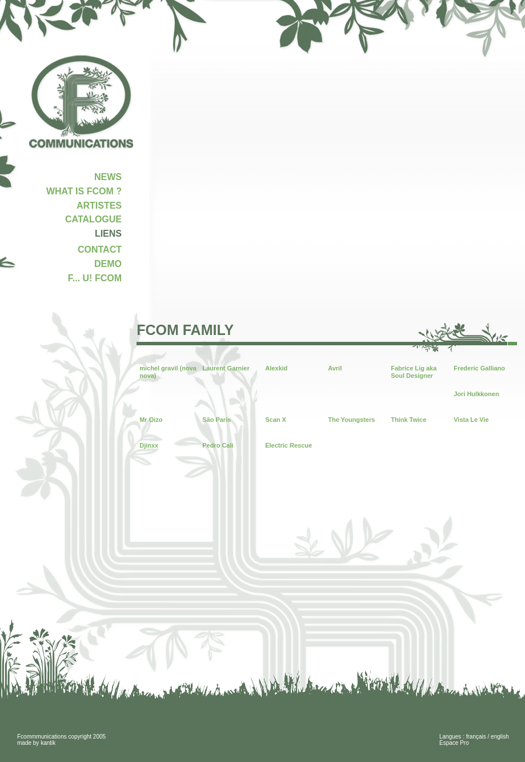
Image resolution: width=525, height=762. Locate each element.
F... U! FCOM (95, 278)
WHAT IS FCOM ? (84, 191)
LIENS (108, 233)
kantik (48, 743)
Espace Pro (454, 743)
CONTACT (100, 249)
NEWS (108, 177)
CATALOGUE (93, 219)
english (500, 736)
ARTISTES (99, 205)
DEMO (108, 264)
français (476, 736)
